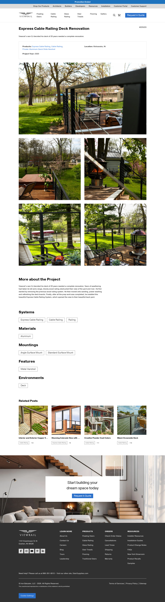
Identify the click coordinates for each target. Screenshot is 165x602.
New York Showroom (136, 554)
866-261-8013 (49, 573)
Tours (62, 554)
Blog (62, 549)
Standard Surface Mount (60, 352)
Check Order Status (113, 536)
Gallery (104, 14)
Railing (72, 319)
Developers (80, 6)
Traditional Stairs (89, 559)
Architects (57, 6)
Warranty (108, 559)
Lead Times (109, 545)
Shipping (109, 549)
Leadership (64, 559)
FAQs (129, 549)
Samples (131, 563)
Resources (93, 6)
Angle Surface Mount (31, 352)
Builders (68, 6)
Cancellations (110, 540)
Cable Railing (54, 15)
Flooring (93, 14)
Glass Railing (67, 15)
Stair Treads (80, 15)
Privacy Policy (132, 583)
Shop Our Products (41, 6)
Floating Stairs (40, 15)
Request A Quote (135, 15)
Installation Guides (135, 540)
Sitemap (142, 583)
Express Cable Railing (41, 46)
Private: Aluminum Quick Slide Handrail (38, 49)
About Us (63, 536)
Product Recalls (134, 559)
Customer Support (138, 6)
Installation (105, 6)
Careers (63, 545)
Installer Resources (135, 536)
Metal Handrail (28, 369)
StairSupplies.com (80, 573)
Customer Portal (120, 6)
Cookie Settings (27, 595)
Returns (108, 554)
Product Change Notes (136, 545)
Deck (23, 385)
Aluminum (26, 336)
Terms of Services (116, 583)
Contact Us (64, 540)
